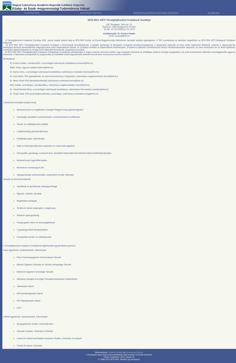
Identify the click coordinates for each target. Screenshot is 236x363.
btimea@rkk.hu (45, 67)
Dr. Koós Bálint (16, 76)
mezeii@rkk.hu (76, 81)
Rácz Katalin (15, 85)
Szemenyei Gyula (134, 352)
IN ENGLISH (213, 13)
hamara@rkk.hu (91, 72)
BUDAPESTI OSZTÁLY (91, 13)
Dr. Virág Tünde (17, 94)
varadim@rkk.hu (100, 89)
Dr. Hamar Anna (17, 72)
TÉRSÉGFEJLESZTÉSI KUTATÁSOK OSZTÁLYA (156, 13)
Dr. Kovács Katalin (18, 63)
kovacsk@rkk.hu (122, 36)
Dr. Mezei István (17, 81)
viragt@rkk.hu (91, 94)
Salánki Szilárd (116, 352)
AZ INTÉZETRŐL (32, 13)
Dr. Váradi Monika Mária (21, 89)
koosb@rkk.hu (110, 76)
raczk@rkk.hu (82, 85)
